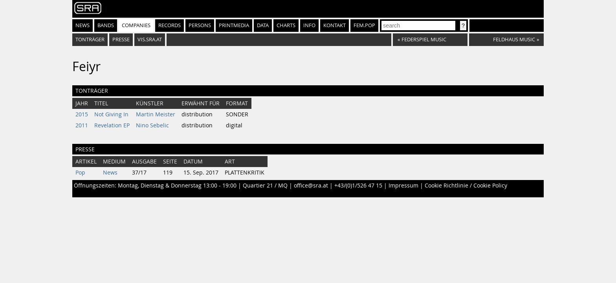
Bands (105, 25)
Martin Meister (155, 114)
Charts (286, 25)
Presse (121, 39)
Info (309, 25)
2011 (81, 125)
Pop (80, 172)
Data (263, 25)
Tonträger (89, 39)
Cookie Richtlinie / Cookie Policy (466, 185)
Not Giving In (111, 114)
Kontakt (334, 25)
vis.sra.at (150, 39)
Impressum (403, 185)
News (82, 25)
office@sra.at (311, 185)
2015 (81, 114)
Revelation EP (112, 125)
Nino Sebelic (152, 125)
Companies (136, 25)
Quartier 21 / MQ (265, 185)
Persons (200, 25)
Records (169, 25)
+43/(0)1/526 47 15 (358, 185)
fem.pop (364, 25)
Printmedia (234, 25)
